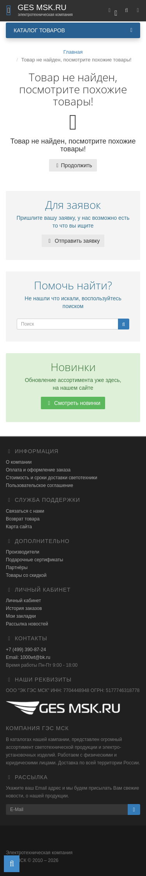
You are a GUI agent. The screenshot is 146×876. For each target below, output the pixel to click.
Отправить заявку (73, 241)
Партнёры (17, 567)
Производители (22, 552)
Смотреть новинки (73, 403)
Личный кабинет (23, 600)
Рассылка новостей (27, 624)
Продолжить (73, 165)
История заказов (24, 608)
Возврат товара (23, 519)
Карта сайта (19, 526)
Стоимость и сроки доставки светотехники (51, 477)
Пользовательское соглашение (39, 485)
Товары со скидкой (26, 575)
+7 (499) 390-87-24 (26, 649)
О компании (19, 462)
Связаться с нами (25, 511)
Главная (73, 52)
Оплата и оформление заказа (38, 470)
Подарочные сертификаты (34, 559)
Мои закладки (21, 616)
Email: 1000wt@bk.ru (28, 657)
